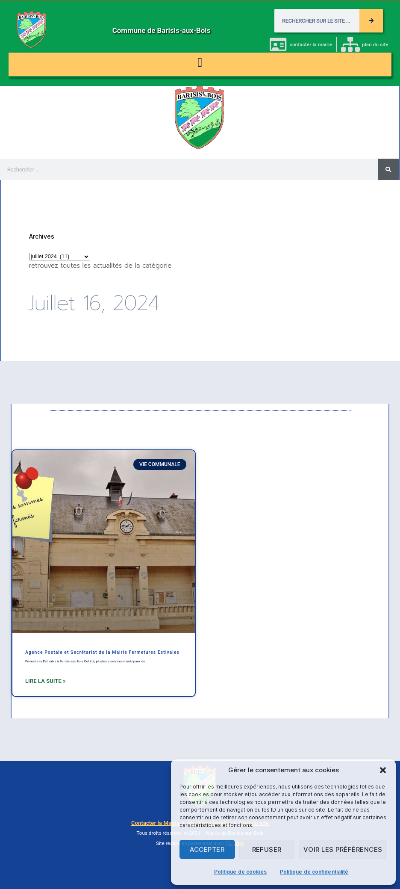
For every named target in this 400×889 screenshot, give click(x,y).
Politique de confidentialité (314, 871)
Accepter (207, 849)
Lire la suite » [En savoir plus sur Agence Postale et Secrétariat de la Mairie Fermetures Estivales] (45, 681)
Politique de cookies (240, 871)
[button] (383, 770)
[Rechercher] (371, 20)
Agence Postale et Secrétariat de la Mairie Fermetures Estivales (102, 652)
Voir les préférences (342, 849)
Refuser (267, 849)
